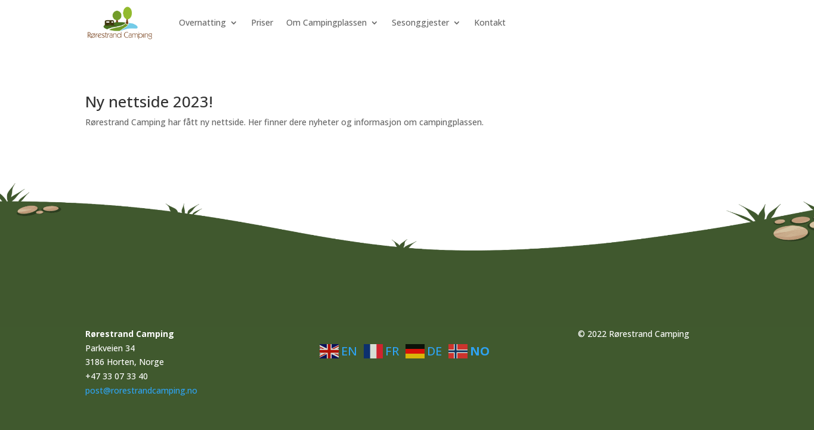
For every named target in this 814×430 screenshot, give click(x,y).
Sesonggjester (420, 22)
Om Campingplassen (326, 22)
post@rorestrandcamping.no (141, 390)
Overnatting (202, 22)
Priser (262, 22)
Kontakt (490, 22)
